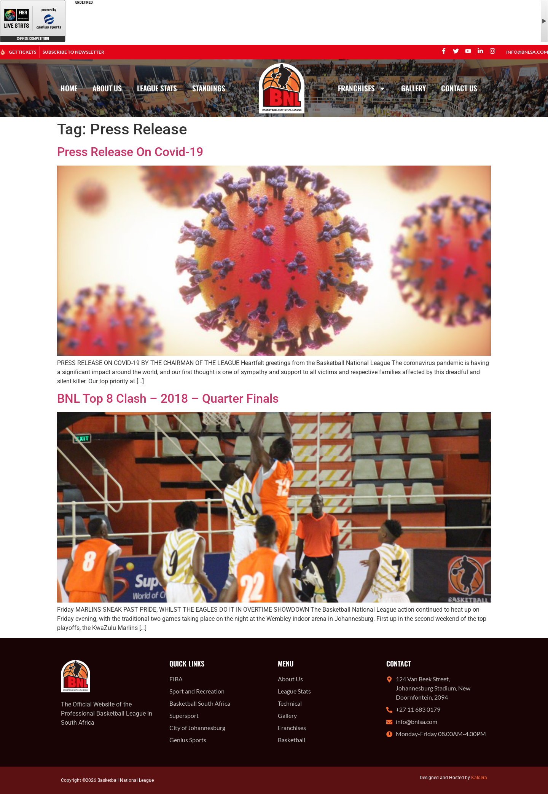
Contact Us (459, 88)
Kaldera (479, 777)
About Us (107, 88)
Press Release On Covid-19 (130, 152)
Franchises (362, 88)
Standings (208, 88)
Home (69, 88)
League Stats (157, 88)
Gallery (413, 88)
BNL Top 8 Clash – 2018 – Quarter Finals (168, 398)
